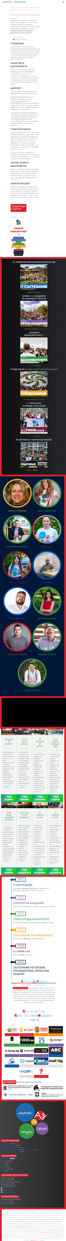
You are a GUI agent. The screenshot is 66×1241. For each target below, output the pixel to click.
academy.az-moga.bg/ (34, 329)
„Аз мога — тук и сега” (14, 2)
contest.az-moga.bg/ (34, 292)
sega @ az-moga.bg (20, 39)
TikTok (3, 1171)
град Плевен (8, 798)
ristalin (33, 1240)
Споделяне (14, 18)
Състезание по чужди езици (19, 247)
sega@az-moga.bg (33, 197)
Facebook (13, 217)
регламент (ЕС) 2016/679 (54, 1230)
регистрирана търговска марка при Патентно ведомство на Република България (38, 1219)
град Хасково (39, 798)
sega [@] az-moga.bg (9, 1192)
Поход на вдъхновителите (18, 243)
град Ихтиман (40, 871)
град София (55, 798)
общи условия (42, 1238)
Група (3, 1163)
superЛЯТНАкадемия (18, 240)
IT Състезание (18, 238)
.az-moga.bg (34, 365)
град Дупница (55, 871)
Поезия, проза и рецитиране (19, 253)
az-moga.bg (4, 1158)
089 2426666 (18, 37)
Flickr (2, 1165)
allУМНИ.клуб (18, 250)
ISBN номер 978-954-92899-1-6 (22, 1225)
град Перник (24, 798)
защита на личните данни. (47, 1232)
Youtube (3, 1167)
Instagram (4, 1169)
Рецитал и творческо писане (10, 1151)
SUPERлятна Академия (8, 1145)
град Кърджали (24, 871)
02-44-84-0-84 (34, 1011)
